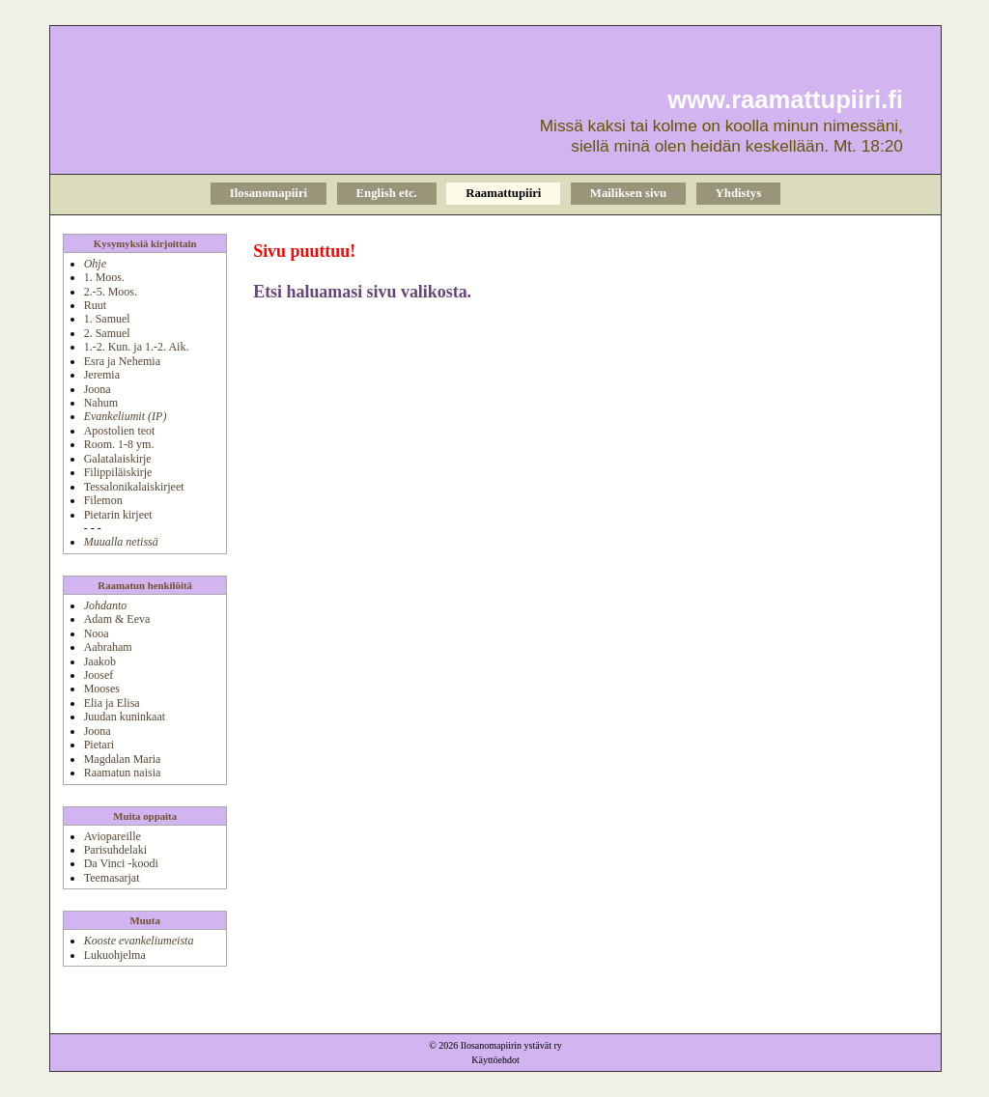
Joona (97, 389)
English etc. (386, 193)
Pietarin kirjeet (118, 514)
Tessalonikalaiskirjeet (134, 486)
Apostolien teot (119, 430)
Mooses (102, 688)
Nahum (101, 402)
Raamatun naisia (122, 772)
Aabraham (108, 647)
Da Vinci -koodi (121, 863)
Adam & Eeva (117, 619)
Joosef (99, 675)
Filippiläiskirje (118, 472)
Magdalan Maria (122, 759)
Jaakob (100, 661)
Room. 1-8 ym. (119, 444)
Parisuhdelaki (115, 850)
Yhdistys (739, 193)
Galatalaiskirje (118, 458)
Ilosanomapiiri (268, 193)
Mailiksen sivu (628, 193)
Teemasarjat (112, 878)
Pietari (99, 744)
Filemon (103, 500)
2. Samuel (107, 333)
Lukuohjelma (115, 955)
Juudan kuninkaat (124, 716)
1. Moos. (104, 277)
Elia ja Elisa (112, 703)
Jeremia (102, 374)
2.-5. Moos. (110, 291)
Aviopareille (112, 836)
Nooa (96, 633)
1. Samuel (107, 318)
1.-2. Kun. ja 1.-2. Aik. (136, 346)
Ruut (95, 305)
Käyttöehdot (495, 1060)
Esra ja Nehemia (122, 361)
